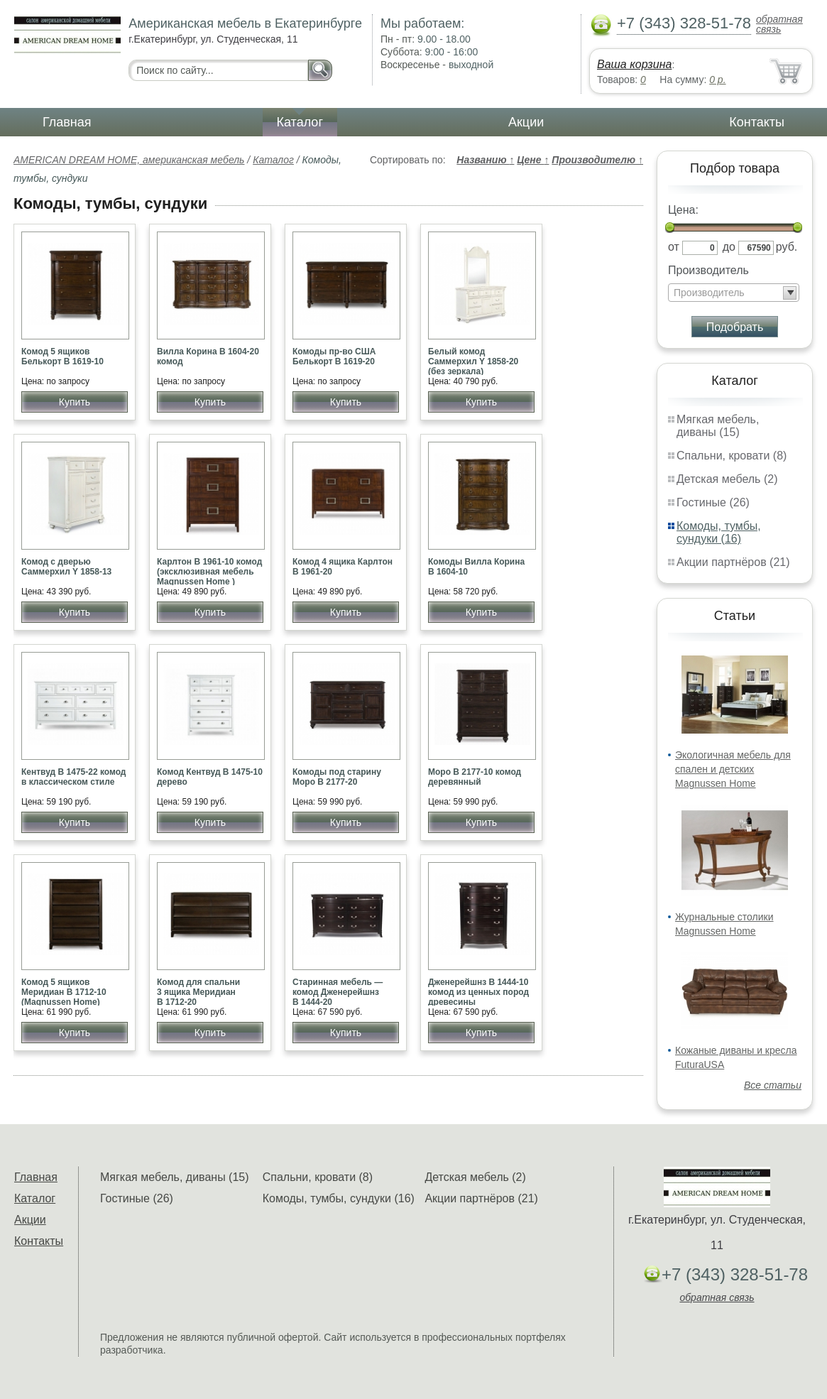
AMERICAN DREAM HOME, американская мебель (128, 159)
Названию (485, 159)
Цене (533, 159)
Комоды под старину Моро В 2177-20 (336, 777)
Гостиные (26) (713, 502)
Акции (526, 122)
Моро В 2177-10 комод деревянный (474, 777)
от (673, 247)
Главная (67, 122)
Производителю (597, 159)
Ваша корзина (634, 64)
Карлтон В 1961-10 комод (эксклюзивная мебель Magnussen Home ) (209, 572)
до (729, 247)
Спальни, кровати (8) (732, 456)
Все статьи (772, 1085)
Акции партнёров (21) (733, 562)
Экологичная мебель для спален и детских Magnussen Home (733, 769)
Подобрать (735, 327)
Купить (74, 402)
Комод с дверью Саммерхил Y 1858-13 (66, 567)
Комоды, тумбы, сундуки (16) (719, 532)
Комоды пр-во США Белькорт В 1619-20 (334, 356)
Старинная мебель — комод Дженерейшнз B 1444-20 (337, 992)
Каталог (300, 122)
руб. (787, 247)
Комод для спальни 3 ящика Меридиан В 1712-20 (198, 992)
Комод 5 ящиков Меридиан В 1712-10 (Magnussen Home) (63, 992)
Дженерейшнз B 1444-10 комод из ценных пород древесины (478, 992)
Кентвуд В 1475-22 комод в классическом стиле (73, 777)
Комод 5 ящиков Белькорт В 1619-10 (62, 356)
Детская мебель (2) (727, 479)
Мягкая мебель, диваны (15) (718, 425)
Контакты (756, 122)
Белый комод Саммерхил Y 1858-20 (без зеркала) (473, 361)
